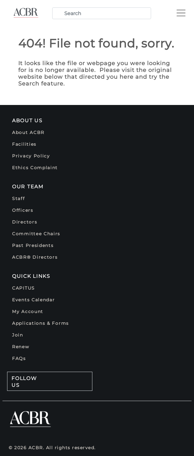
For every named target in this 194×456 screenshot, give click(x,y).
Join (17, 335)
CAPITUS (23, 288)
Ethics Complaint (35, 167)
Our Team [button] (28, 187)
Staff (18, 198)
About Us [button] (27, 120)
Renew (20, 346)
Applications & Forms (40, 323)
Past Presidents (33, 245)
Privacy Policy (31, 156)
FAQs (19, 358)
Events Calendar (33, 300)
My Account (27, 311)
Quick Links (31, 276)
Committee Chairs (36, 233)
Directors (24, 222)
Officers (22, 210)
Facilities (24, 144)
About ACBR (28, 132)
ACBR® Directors (35, 257)
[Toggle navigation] (183, 10)
